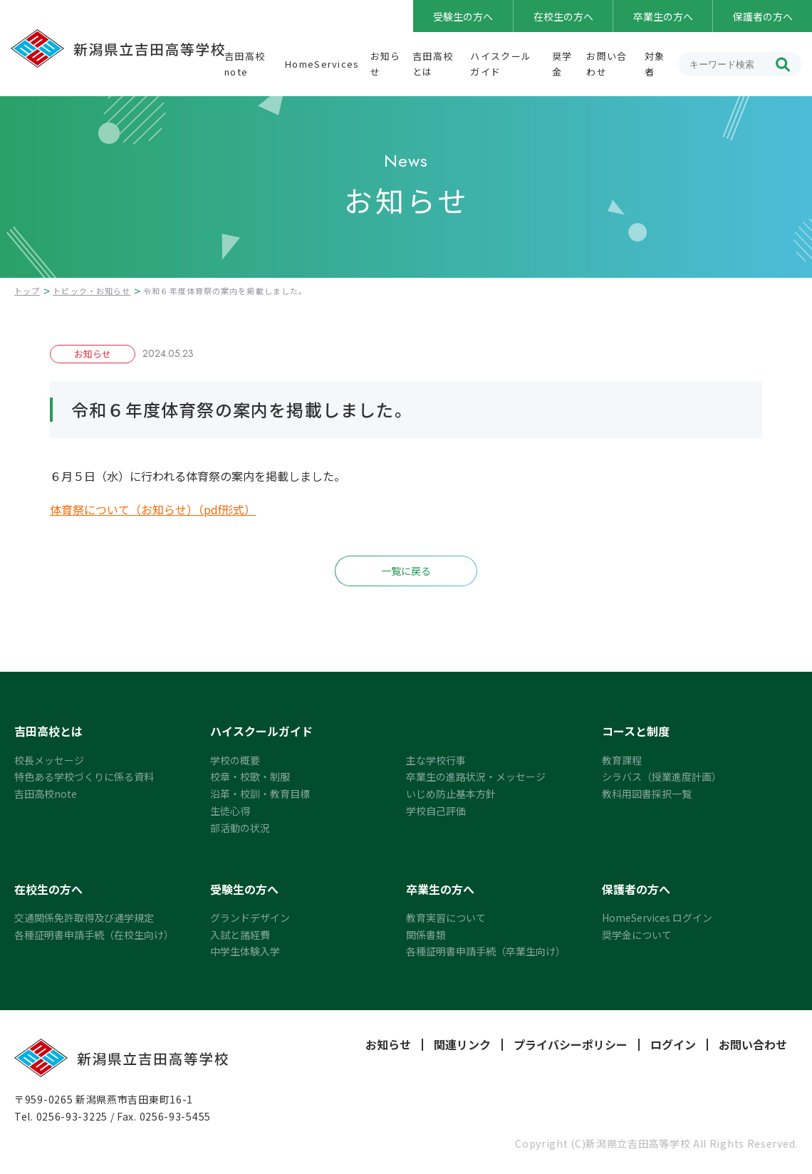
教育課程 (622, 760)
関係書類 (426, 935)
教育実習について (446, 917)
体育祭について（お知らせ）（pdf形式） (153, 509)
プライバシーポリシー (571, 1045)
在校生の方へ (563, 16)
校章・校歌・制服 (250, 776)
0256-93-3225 (72, 1116)
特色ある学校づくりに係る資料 (84, 776)
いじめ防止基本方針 (451, 793)
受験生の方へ (463, 16)
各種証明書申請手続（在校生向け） (94, 935)
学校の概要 (235, 760)
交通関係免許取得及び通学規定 (84, 917)
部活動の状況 (240, 828)
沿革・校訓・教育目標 (260, 793)
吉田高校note (45, 793)
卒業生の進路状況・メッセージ (476, 776)
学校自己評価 (436, 811)
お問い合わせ (753, 1045)
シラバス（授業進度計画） (662, 776)
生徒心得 (230, 811)
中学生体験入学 (245, 951)
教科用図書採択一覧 (647, 793)
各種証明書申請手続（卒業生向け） (486, 951)
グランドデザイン (250, 917)
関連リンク (462, 1045)
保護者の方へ (763, 16)
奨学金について (637, 935)
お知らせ (388, 1045)
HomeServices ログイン (657, 917)
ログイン (673, 1045)
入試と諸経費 (240, 935)
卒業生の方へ (663, 16)
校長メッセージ (49, 760)
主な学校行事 (436, 760)
